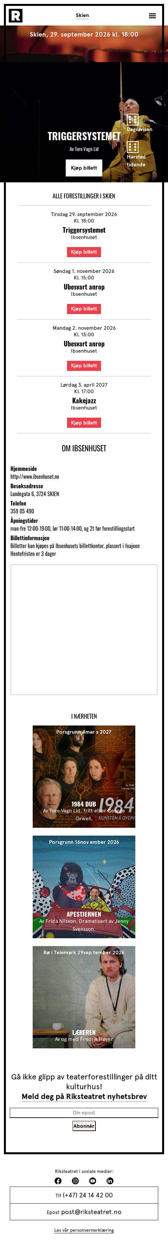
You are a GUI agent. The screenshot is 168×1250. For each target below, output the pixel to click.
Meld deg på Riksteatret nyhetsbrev (84, 1096)
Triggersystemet (84, 230)
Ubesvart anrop (84, 287)
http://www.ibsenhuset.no (34, 476)
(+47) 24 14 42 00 (88, 1195)
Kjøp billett (84, 168)
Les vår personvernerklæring (84, 1230)
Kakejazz (84, 400)
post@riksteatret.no (91, 1212)
